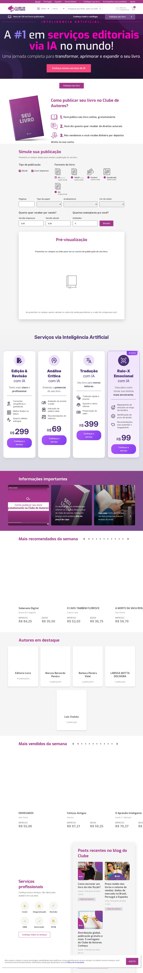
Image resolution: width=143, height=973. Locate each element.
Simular (106, 223)
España (58, 1)
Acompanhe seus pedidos (115, 1)
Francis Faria (72, 612)
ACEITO (132, 961)
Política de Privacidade (75, 962)
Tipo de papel (43, 199)
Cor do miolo (105, 199)
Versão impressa (27, 218)
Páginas (23, 199)
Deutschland (70, 1)
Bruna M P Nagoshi (27, 612)
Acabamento (70, 199)
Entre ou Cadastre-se (124, 9)
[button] (84, 539)
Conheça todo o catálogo (85, 16)
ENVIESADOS (26, 813)
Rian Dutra (23, 817)
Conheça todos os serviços (34, 934)
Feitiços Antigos (76, 813)
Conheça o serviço (19, 443)
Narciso (70, 817)
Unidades (77, 218)
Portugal (47, 1)
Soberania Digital (29, 608)
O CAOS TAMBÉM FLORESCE (83, 608)
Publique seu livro (91, 1)
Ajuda (132, 1)
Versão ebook (52, 218)
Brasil (37, 1)
